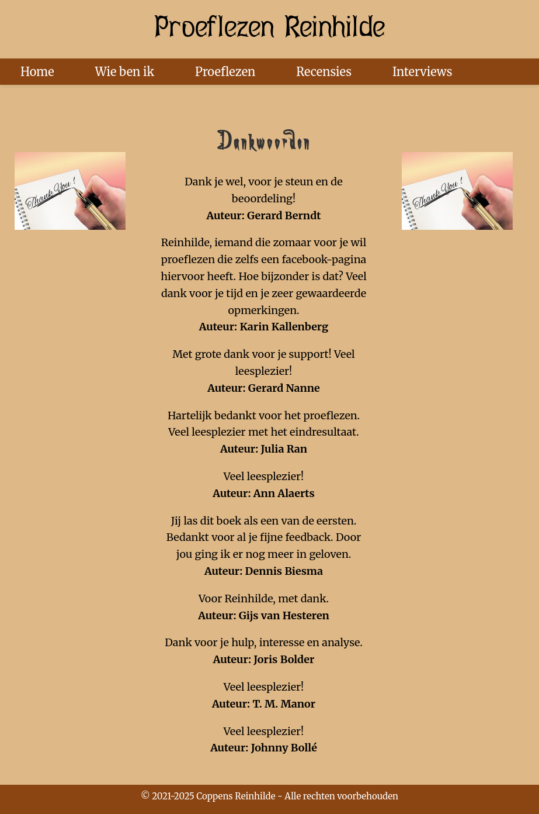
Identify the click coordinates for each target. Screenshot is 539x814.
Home (37, 71)
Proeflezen (225, 71)
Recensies (324, 71)
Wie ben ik (124, 71)
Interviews (422, 71)
